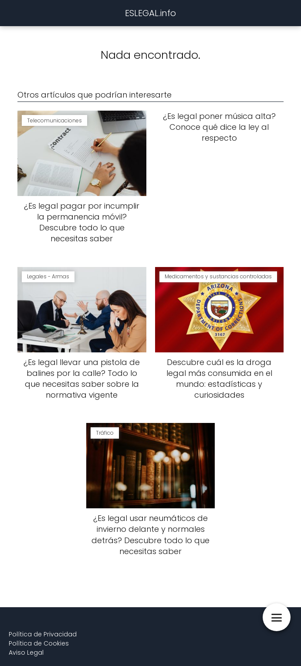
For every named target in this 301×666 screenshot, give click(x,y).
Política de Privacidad (43, 634)
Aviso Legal (26, 652)
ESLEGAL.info (150, 13)
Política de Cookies (39, 643)
